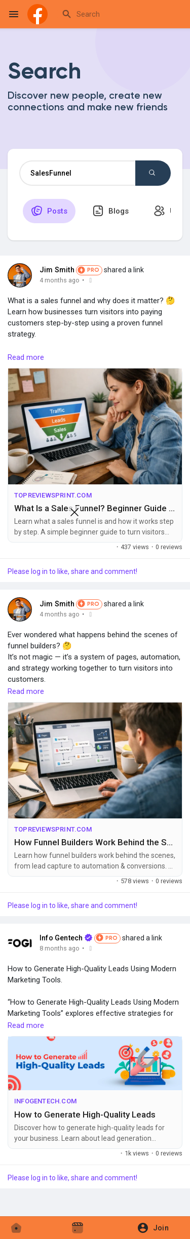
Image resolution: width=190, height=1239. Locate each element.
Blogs (110, 211)
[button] (156, 1228)
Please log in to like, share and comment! (72, 905)
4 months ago (60, 280)
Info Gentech (61, 938)
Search (152, 172)
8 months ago (60, 948)
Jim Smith (57, 270)
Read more (26, 357)
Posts (49, 211)
